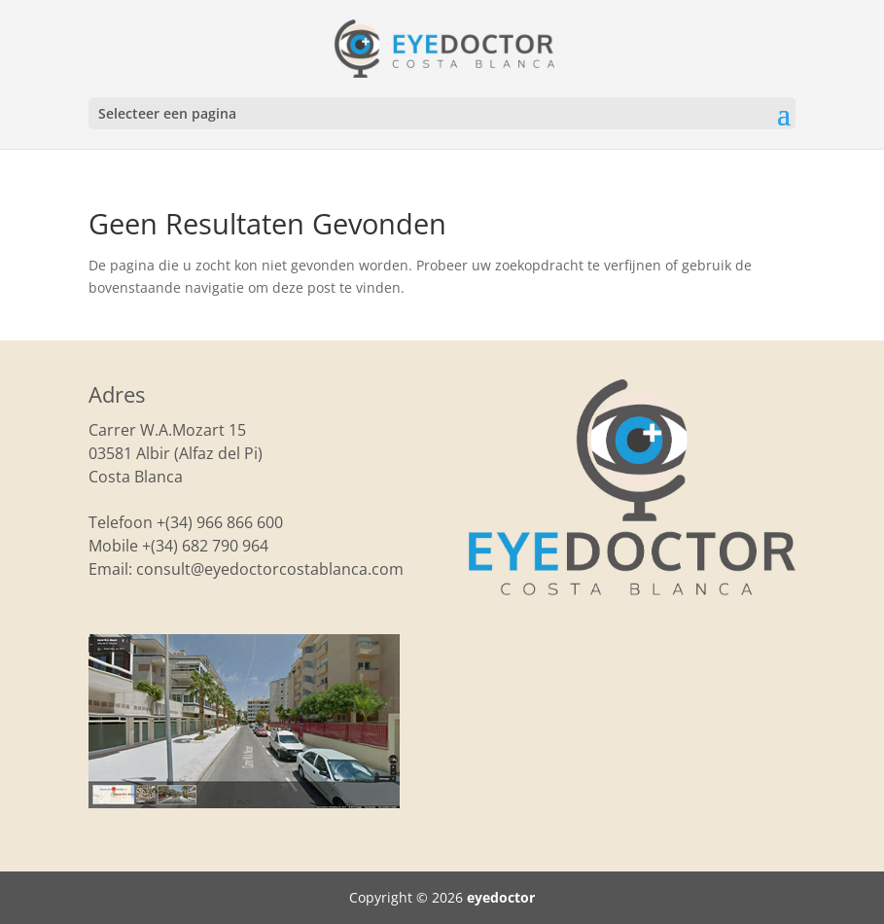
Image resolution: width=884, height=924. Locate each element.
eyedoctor (501, 897)
